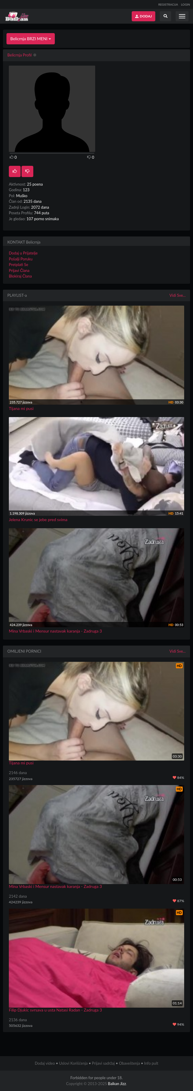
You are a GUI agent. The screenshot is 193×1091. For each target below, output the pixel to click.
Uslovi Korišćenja (73, 1063)
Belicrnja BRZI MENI (30, 38)
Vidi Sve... (177, 295)
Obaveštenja (129, 1063)
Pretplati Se (18, 264)
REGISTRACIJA (168, 4)
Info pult (151, 1063)
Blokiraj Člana (20, 276)
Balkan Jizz (117, 1083)
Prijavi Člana (19, 270)
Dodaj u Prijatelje (23, 253)
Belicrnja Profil (19, 55)
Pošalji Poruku (20, 259)
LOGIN (185, 4)
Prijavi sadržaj (103, 1063)
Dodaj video (45, 1063)
